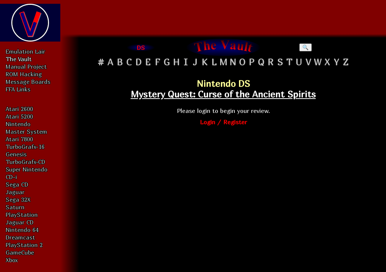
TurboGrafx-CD (25, 161)
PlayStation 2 (24, 244)
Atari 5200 (19, 116)
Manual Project (26, 66)
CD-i (11, 176)
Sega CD (17, 184)
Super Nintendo (26, 169)
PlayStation (22, 214)
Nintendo (18, 124)
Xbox (12, 260)
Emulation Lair (25, 51)
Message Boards (28, 81)
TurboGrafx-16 (25, 146)
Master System (26, 131)
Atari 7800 (19, 139)
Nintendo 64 (22, 229)
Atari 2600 (19, 108)
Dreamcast (20, 237)
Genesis (16, 154)
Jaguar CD (20, 222)
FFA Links (18, 89)
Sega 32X (18, 199)
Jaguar (15, 192)
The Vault (19, 59)
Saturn (15, 207)
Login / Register (223, 122)
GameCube (20, 252)
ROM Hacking (24, 74)
